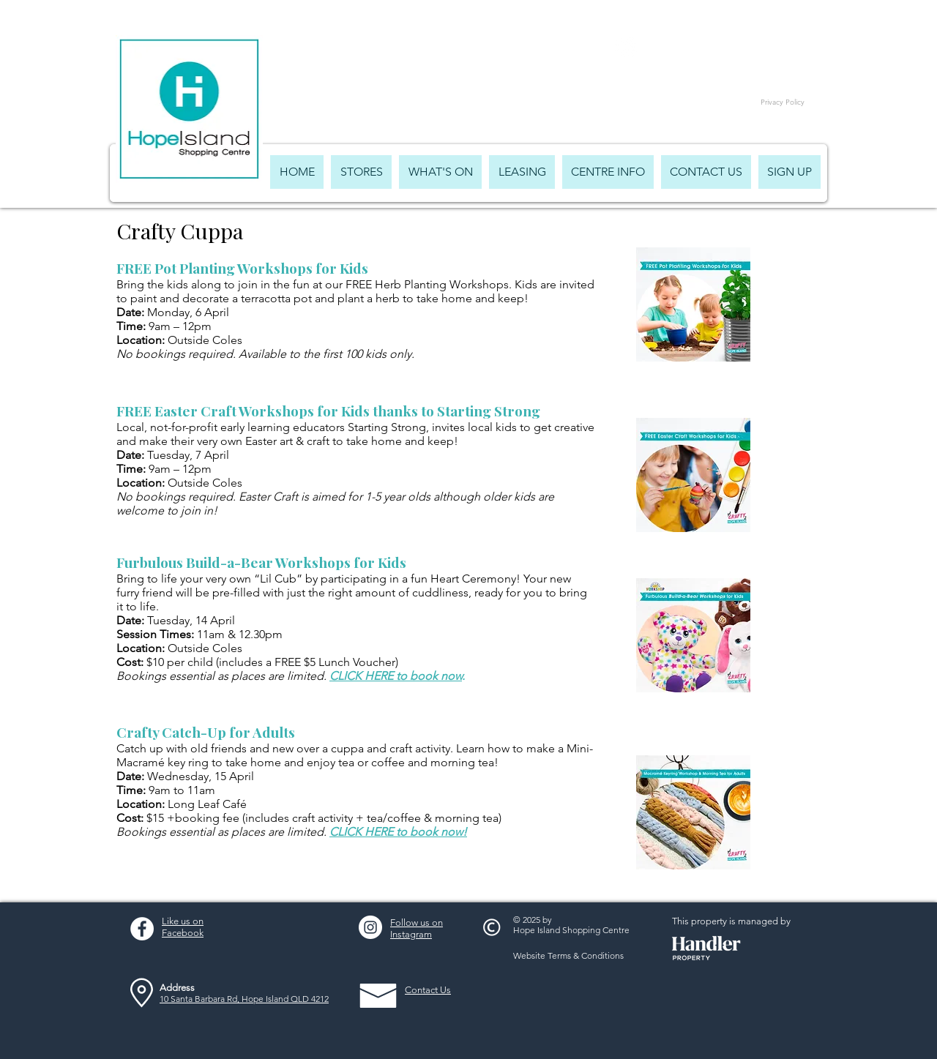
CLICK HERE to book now (395, 676)
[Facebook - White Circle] (142, 928)
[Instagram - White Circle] (370, 927)
